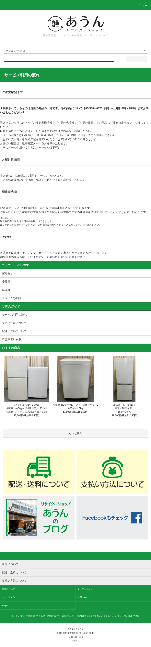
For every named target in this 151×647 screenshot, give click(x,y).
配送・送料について (14, 331)
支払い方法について (14, 322)
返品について (68, 616)
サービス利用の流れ (14, 314)
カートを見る (8, 597)
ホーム (14, 616)
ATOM (136, 616)
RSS (130, 616)
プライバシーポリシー (113, 616)
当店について (8, 589)
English (5, 605)
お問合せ (75, 641)
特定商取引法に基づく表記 (88, 616)
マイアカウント (85, 589)
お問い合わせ (83, 597)
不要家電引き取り (13, 339)
